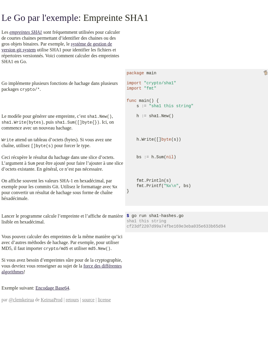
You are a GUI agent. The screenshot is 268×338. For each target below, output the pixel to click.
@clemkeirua (21, 299)
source (88, 299)
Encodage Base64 (52, 287)
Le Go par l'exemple (39, 17)
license (104, 299)
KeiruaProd (51, 299)
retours (72, 299)
